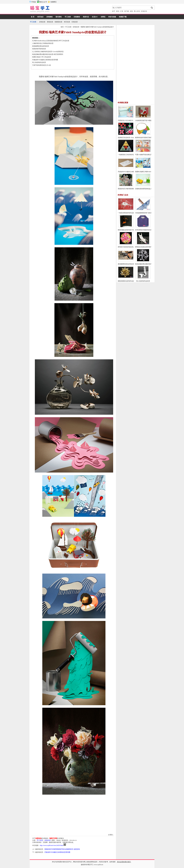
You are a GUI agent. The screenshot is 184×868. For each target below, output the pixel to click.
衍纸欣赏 (75, 22)
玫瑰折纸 (144, 11)
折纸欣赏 (42, 22)
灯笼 (121, 11)
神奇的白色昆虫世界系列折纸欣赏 (146, 247)
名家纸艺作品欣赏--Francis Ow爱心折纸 (131, 137)
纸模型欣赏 (58, 22)
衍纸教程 (77, 17)
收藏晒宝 (54, 2)
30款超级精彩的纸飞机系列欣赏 (145, 213)
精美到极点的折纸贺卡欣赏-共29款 (129, 230)
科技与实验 (112, 17)
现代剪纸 (59, 17)
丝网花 (103, 17)
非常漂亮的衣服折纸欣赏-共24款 (146, 230)
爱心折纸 (137, 11)
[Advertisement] (81, 9)
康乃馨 (126, 11)
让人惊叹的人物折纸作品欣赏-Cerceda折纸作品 (47, 51)
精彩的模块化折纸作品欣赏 (127, 281)
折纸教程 (49, 17)
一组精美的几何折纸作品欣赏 (128, 154)
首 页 (32, 17)
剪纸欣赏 (50, 22)
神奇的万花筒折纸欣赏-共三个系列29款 (131, 247)
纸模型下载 (123, 17)
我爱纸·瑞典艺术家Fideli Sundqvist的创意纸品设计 (97, 27)
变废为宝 (86, 17)
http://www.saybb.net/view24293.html (51, 845)
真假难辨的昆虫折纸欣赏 (40, 46)
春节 (113, 11)
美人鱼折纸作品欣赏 (39, 62)
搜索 (152, 7)
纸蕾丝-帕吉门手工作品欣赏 (41, 57)
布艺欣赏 (67, 22)
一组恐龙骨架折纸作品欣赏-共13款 (129, 213)
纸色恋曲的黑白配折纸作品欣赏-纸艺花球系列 (47, 54)
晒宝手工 (90, 864)
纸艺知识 (40, 17)
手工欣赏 (68, 17)
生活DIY (95, 17)
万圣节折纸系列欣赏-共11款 (41, 65)
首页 (62, 27)
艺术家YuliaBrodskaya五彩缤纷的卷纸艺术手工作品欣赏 (50, 41)
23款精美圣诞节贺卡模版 (143, 120)
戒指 (131, 11)
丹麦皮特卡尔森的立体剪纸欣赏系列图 (45, 60)
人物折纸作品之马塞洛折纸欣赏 (42, 43)
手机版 (33, 2)
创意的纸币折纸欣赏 (39, 49)
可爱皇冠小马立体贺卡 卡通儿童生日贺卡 (131, 120)
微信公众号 (43, 2)
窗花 (117, 11)
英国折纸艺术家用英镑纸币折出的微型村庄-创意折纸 (62, 849)
